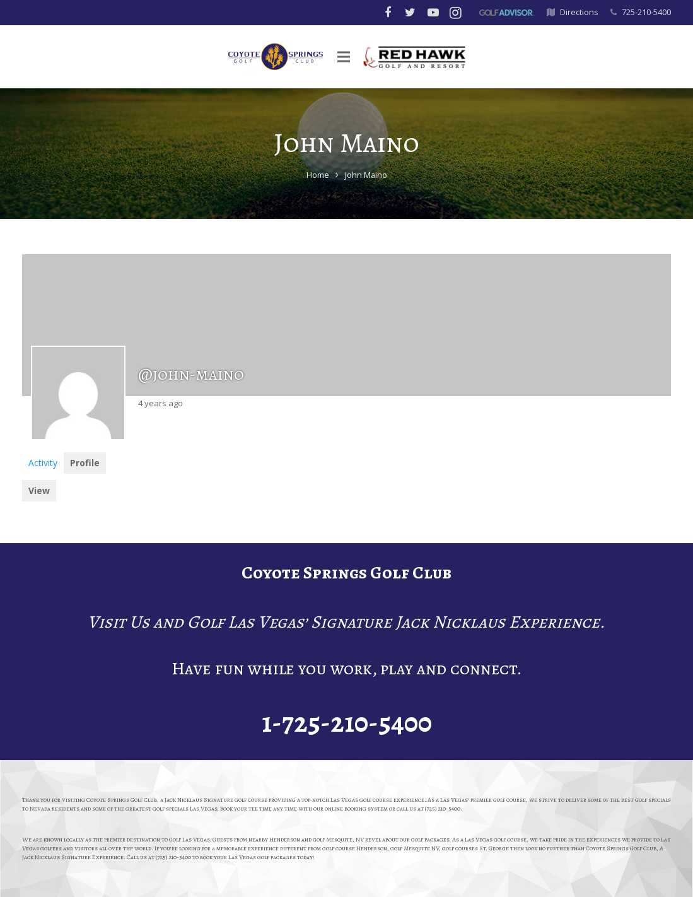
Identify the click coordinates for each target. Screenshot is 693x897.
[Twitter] (410, 12)
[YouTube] (433, 12)
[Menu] (350, 57)
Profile (85, 463)
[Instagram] (456, 12)
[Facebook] (387, 12)
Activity (42, 463)
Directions (579, 12)
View (39, 490)
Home (317, 175)
